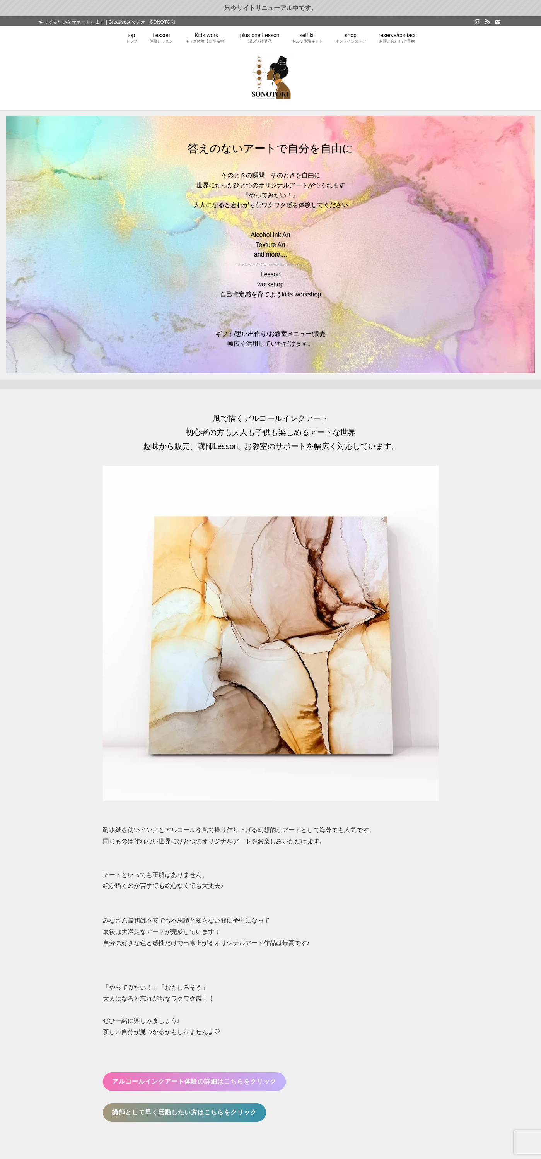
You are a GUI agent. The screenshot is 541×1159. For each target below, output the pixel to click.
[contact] (498, 22)
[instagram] (478, 22)
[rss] (488, 22)
